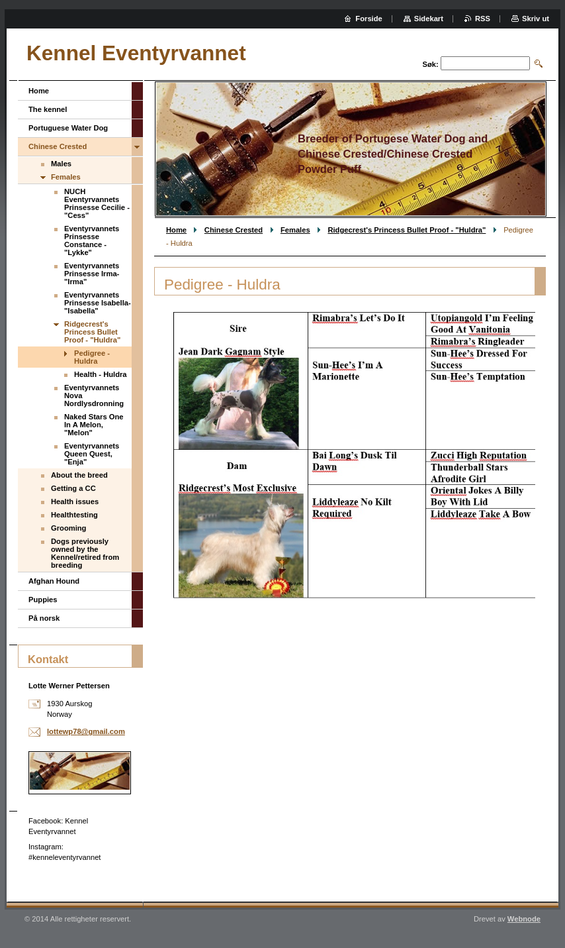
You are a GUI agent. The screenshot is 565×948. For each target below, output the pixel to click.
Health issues (75, 501)
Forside (368, 19)
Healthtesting (74, 515)
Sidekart (428, 19)
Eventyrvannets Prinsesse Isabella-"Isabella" (97, 303)
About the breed (79, 475)
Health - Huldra (100, 374)
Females (295, 230)
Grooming (68, 528)
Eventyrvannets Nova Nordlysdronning (94, 395)
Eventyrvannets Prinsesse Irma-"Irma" (91, 274)
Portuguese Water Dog (68, 128)
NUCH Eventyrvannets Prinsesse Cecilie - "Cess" (97, 203)
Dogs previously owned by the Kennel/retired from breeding (85, 553)
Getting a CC (73, 488)
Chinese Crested (233, 230)
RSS (482, 19)
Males (61, 164)
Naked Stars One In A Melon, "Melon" (94, 425)
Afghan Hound (53, 581)
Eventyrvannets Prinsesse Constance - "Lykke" (91, 240)
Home (176, 230)
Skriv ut (535, 19)
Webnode (524, 919)
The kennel (47, 109)
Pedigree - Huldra (92, 357)
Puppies (43, 600)
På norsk (44, 618)
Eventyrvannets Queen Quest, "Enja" (91, 454)
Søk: (431, 64)
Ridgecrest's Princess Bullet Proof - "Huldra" (406, 230)
